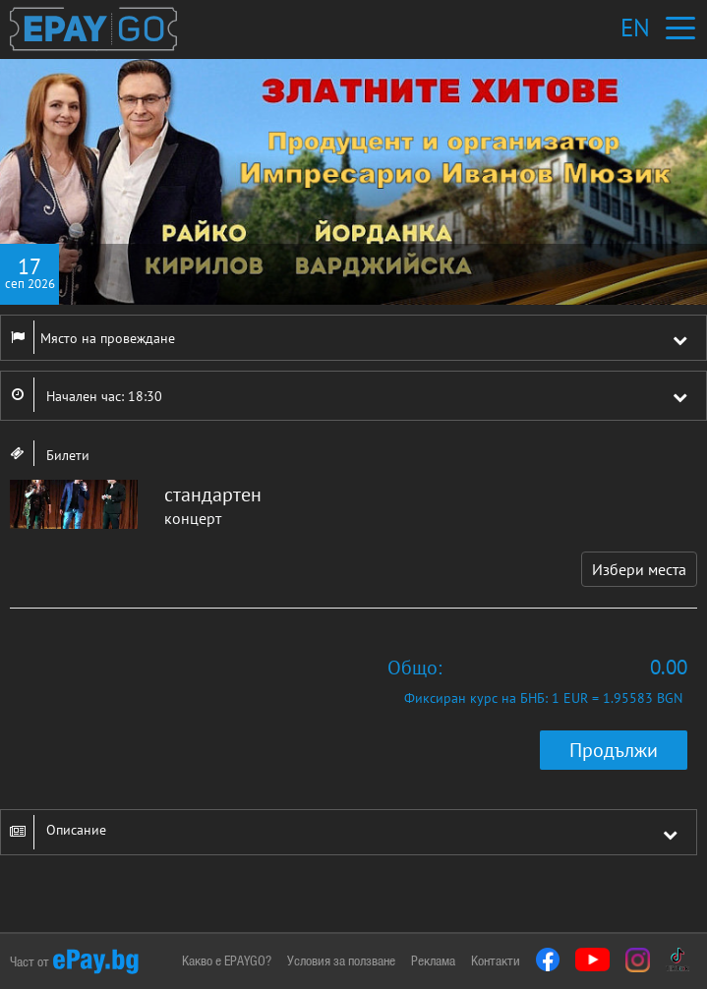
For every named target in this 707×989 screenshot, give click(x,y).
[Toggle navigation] (680, 27)
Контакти (495, 960)
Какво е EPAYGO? (226, 960)
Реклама (433, 960)
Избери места (639, 569)
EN (635, 27)
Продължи (613, 750)
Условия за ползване (341, 960)
